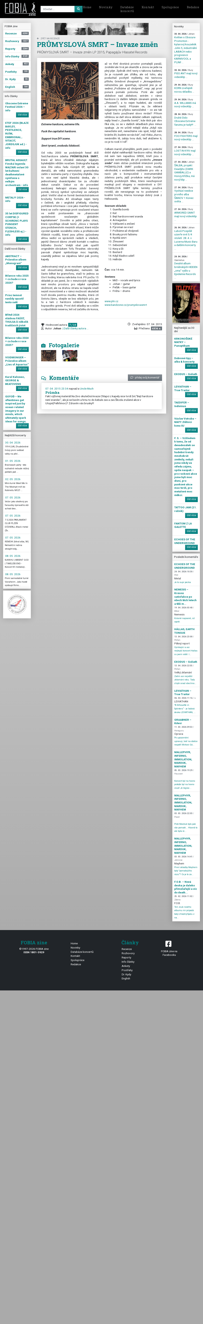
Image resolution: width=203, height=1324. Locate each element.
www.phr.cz (111, 301)
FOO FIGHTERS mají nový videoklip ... (186, 136)
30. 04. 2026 (12, 442)
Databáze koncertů (127, 9)
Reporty (126, 957)
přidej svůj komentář (145, 377)
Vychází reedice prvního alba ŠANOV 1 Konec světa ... (184, 194)
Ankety (126, 965)
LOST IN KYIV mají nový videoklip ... (185, 151)
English (126, 978)
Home (87, 7)
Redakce (76, 964)
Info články (128, 961)
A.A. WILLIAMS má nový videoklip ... (185, 103)
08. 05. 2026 (12, 555)
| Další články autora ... (75, 328)
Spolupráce (170, 7)
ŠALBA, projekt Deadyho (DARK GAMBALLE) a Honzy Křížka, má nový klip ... (184, 171)
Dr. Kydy (126, 974)
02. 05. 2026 (12, 479)
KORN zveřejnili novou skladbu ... (184, 88)
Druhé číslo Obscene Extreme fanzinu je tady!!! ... (185, 119)
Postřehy (127, 970)
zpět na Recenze (48, 38)
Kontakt (148, 7)
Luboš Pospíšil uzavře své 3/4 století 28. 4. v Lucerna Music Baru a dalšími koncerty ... (185, 238)
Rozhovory (128, 953)
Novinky (105, 7)
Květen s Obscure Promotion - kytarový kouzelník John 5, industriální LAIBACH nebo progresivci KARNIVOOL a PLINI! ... (185, 48)
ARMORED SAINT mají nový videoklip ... (185, 214)
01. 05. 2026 (12, 460)
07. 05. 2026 (12, 497)
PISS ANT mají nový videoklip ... (185, 74)
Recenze (127, 949)
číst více (22, 114)
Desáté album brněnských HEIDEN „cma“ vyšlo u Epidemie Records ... (185, 267)
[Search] (61, 9)
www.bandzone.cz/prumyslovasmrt (126, 304)
